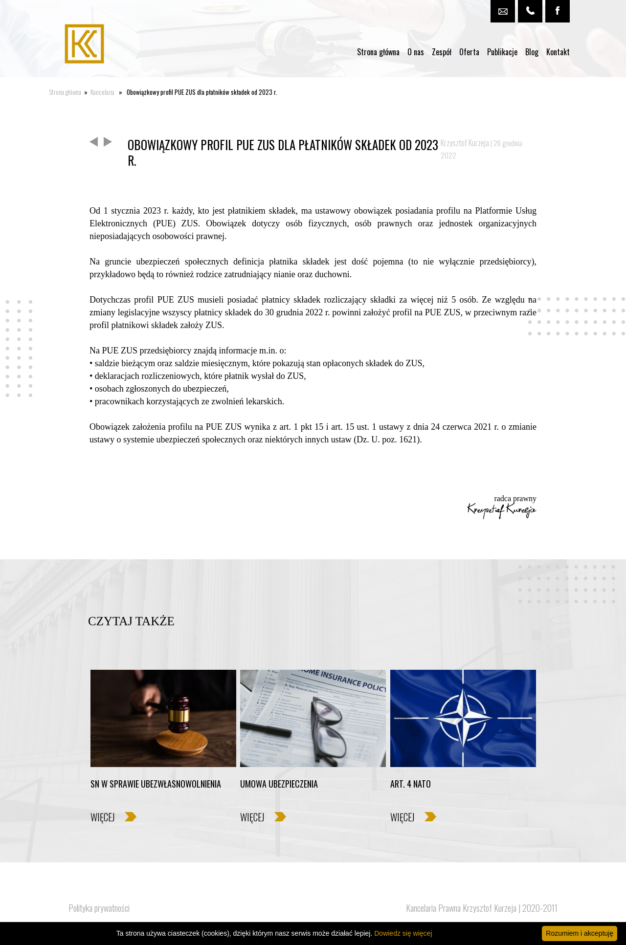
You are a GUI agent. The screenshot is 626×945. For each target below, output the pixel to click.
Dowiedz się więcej (403, 933)
